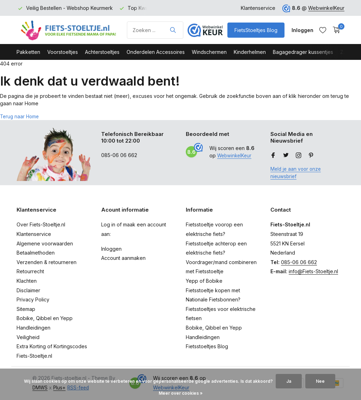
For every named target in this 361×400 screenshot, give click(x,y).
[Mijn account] (302, 30)
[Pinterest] (311, 155)
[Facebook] (273, 155)
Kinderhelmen (250, 52)
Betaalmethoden (36, 253)
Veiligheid (28, 337)
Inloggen (111, 248)
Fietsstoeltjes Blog (207, 346)
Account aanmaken (123, 258)
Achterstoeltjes (102, 52)
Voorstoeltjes (62, 52)
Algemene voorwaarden (45, 243)
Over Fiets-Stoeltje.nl (41, 224)
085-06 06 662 (299, 262)
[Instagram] (298, 155)
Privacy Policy (33, 299)
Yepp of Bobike (204, 281)
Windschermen (209, 52)
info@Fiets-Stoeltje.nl (313, 271)
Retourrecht (30, 271)
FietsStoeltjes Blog (255, 30)
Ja (288, 381)
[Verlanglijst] (322, 30)
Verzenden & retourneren (47, 262)
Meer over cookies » (181, 393)
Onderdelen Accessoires (156, 52)
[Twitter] (286, 155)
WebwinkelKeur (326, 8)
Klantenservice (258, 8)
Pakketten (28, 52)
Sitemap (26, 309)
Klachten (27, 281)
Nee (320, 381)
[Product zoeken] (155, 30)
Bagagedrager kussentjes (303, 52)
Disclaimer (28, 290)
